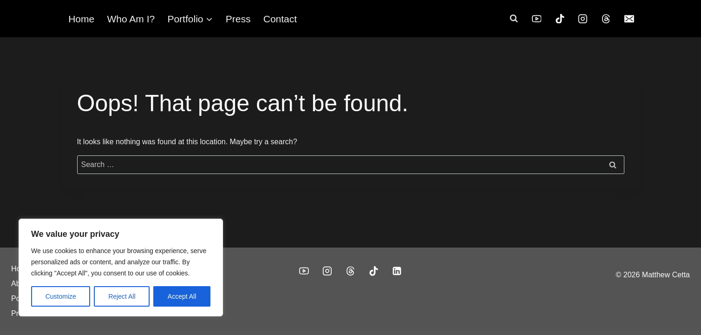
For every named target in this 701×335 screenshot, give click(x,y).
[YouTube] (536, 18)
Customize (61, 296)
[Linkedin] (397, 271)
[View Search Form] (513, 18)
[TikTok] (560, 18)
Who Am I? (131, 18)
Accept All (182, 296)
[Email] (629, 18)
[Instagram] (583, 18)
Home (81, 18)
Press (238, 18)
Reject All (121, 296)
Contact (280, 18)
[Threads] (606, 18)
